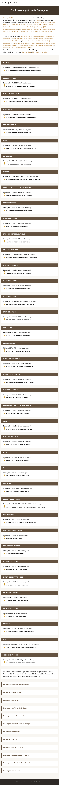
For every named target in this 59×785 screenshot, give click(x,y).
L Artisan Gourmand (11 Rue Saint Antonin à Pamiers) (38, 45)
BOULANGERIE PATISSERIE (13, 577)
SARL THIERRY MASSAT (11, 546)
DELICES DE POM (9, 343)
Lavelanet (28, 52)
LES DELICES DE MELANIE (12, 374)
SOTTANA (6, 624)
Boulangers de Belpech (11, 771)
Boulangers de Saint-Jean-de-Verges (17, 724)
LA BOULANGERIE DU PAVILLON (14, 234)
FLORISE (6, 62)
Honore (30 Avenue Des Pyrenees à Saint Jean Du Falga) (37, 36)
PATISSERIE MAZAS (10, 592)
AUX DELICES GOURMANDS (12, 530)
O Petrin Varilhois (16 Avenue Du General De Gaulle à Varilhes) (28, 26)
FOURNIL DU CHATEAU (11, 561)
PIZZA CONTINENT (10, 218)
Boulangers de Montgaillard (13, 747)
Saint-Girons (35, 52)
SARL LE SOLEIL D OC (11, 125)
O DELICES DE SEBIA (10, 437)
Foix (23, 52)
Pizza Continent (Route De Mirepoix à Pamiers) (36, 41)
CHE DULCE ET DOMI (10, 655)
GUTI (5, 140)
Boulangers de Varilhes (11, 700)
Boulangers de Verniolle (12, 692)
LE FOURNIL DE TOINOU (11, 499)
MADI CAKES (7, 327)
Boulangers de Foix (10, 739)
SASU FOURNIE (8, 514)
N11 (4, 639)
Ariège (39, 20)
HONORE (6, 171)
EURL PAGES (7, 156)
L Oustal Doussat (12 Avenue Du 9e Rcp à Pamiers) (18, 48)
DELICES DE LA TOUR (10, 249)
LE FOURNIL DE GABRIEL (12, 359)
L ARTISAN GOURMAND (11, 265)
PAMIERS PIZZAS (9, 203)
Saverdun (44, 52)
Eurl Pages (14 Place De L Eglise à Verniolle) (39, 31)
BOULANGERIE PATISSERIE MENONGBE (17, 187)
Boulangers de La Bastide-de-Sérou (16, 755)
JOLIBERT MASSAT (10, 78)
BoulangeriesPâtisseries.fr (13, 3)
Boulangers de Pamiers (11, 731)
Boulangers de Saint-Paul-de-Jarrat (16, 763)
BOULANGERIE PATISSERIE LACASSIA (17, 405)
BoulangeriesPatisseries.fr (10, 18)
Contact (41, 781)
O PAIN (5, 452)
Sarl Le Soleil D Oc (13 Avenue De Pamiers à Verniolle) (35, 29)
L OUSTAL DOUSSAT (10, 281)
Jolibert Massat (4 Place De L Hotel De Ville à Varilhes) (32, 25)
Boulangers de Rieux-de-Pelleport (15, 708)
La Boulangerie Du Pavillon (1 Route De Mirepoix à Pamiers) (27, 42)
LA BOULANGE (8, 109)
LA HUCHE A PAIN (9, 312)
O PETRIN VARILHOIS (11, 93)
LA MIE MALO (7, 483)
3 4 (4, 468)
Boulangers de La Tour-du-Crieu (15, 716)
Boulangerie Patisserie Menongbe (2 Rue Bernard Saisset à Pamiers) (23, 39)
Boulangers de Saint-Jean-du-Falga (16, 684)
